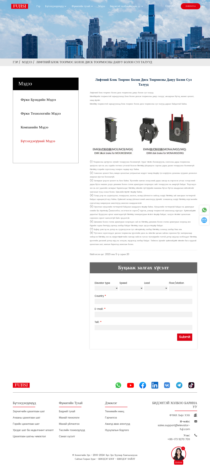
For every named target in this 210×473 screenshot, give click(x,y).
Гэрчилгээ (111, 417)
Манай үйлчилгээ (69, 424)
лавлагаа (190, 6)
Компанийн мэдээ (34, 127)
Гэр (38, 6)
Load (147, 283)
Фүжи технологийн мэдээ (41, 114)
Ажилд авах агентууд (117, 424)
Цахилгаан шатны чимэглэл (29, 436)
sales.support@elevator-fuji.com (174, 425)
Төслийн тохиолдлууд (72, 430)
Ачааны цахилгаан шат (26, 417)
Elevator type (102, 283)
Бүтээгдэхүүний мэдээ (38, 141)
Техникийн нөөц (114, 411)
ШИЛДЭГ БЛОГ (106, 459)
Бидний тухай (67, 411)
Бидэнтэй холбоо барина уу (126, 6)
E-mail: (99, 309)
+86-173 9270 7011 (178, 437)
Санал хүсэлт (67, 436)
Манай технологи (69, 417)
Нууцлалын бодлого (117, 430)
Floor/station (176, 283)
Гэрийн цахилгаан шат (26, 424)
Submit (184, 337)
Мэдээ (101, 6)
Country (99, 296)
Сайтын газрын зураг (85, 459)
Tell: (97, 322)
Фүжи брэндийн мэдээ (38, 100)
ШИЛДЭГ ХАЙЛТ (126, 459)
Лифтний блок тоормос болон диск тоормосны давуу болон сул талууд (94, 62)
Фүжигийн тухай (82, 6)
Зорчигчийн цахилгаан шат (29, 411)
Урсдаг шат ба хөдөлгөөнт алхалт (33, 430)
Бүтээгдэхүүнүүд (56, 6)
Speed (123, 283)
